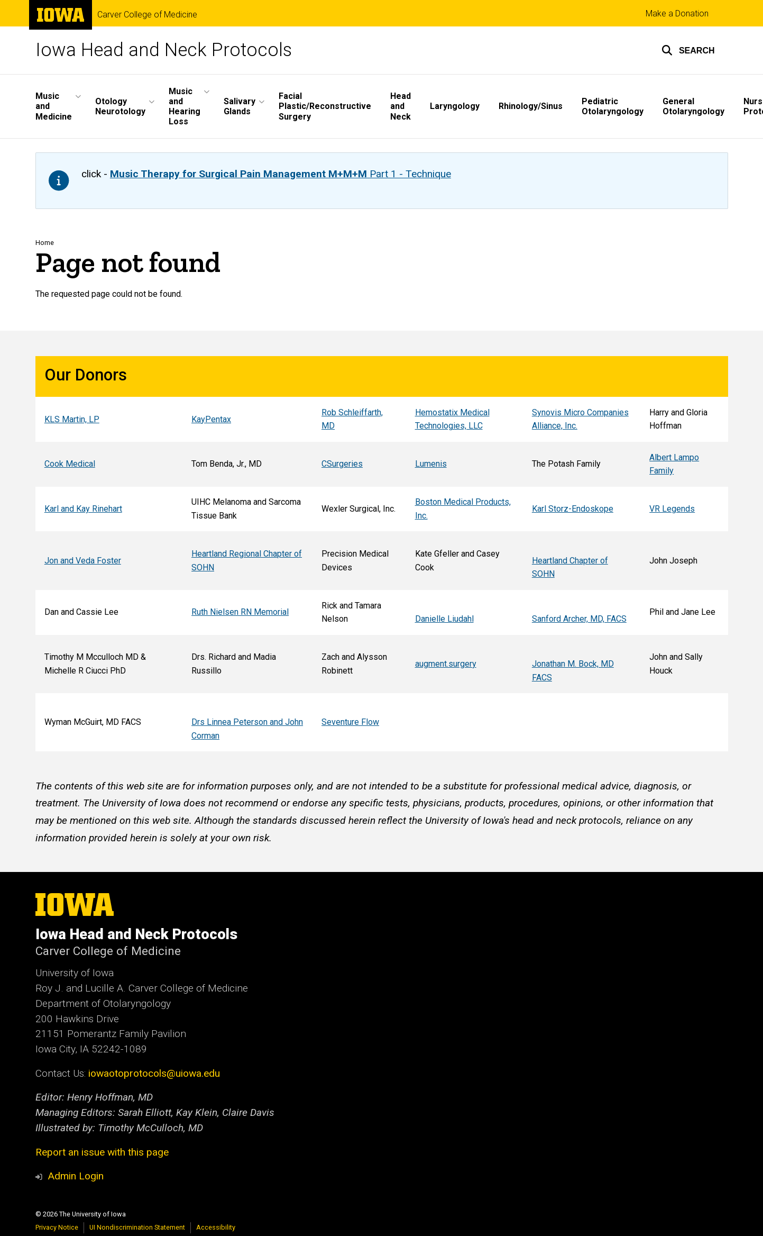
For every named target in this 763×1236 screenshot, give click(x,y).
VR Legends (672, 509)
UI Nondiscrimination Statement (137, 1227)
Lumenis (430, 464)
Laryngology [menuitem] (455, 106)
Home (44, 243)
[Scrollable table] (381, 553)
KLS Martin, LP (71, 419)
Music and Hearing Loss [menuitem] (184, 106)
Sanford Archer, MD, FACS (578, 619)
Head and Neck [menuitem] (400, 106)
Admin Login (76, 1176)
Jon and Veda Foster (82, 561)
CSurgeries (342, 464)
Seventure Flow (350, 722)
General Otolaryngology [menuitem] (693, 106)
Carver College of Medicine (147, 15)
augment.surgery (445, 664)
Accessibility (215, 1227)
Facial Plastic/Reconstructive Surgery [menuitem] (325, 106)
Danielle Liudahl (444, 619)
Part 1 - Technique (280, 174)
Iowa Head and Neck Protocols (163, 50)
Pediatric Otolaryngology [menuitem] (613, 106)
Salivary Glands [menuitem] (239, 106)
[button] (688, 50)
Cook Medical (69, 464)
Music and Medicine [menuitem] (53, 106)
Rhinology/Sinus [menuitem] (531, 106)
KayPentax (211, 419)
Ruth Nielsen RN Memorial (240, 612)
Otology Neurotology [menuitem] (120, 106)
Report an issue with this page (102, 1152)
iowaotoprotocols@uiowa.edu (154, 1073)
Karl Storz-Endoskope (572, 509)
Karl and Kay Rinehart (83, 509)
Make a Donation (677, 13)
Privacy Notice (56, 1227)
